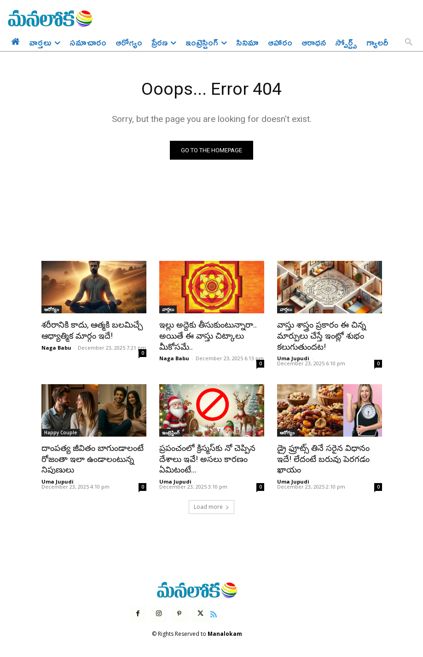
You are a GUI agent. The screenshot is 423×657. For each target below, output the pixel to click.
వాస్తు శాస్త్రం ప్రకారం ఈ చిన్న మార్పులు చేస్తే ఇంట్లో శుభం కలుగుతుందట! (318, 335)
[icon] (213, 609)
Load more (211, 503)
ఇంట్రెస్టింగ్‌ (171, 430)
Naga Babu (56, 346)
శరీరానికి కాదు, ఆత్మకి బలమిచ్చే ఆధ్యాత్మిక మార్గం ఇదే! (88, 330)
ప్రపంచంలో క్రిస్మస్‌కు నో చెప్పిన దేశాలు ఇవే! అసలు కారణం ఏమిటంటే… (204, 456)
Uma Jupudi (293, 356)
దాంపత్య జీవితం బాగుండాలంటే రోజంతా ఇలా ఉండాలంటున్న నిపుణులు (89, 456)
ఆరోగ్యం (51, 309)
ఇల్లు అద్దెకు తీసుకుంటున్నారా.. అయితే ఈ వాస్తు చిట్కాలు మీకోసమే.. (205, 335)
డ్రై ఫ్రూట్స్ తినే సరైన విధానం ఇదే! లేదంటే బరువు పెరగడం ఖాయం (327, 451)
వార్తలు (168, 309)
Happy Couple (60, 430)
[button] (409, 43)
